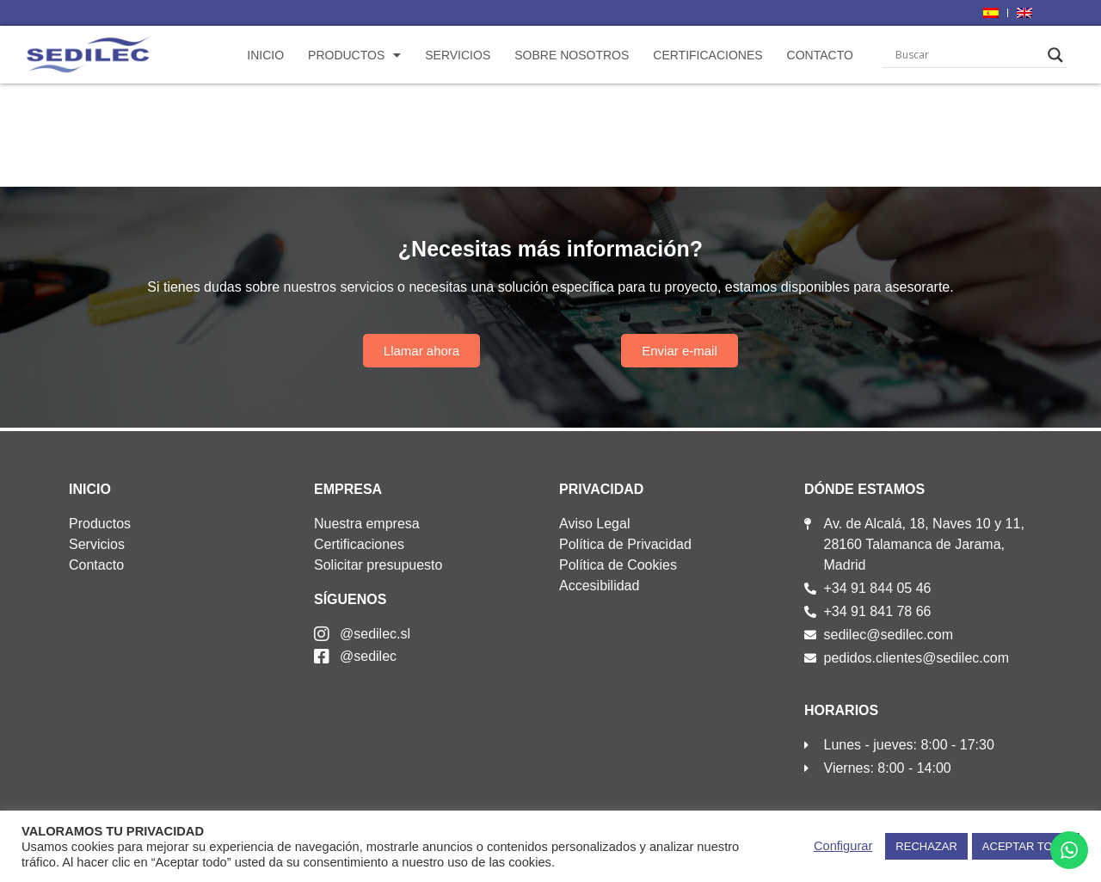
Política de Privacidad (625, 544)
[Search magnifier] (1055, 55)
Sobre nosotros (571, 55)
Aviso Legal (594, 523)
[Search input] (967, 55)
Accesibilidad (599, 585)
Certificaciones (707, 55)
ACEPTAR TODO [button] (1025, 846)
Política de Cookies (618, 565)
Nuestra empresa (367, 523)
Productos (354, 55)
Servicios (457, 55)
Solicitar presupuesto (378, 565)
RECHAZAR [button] (926, 846)
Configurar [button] (843, 846)
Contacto (820, 55)
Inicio (265, 55)
